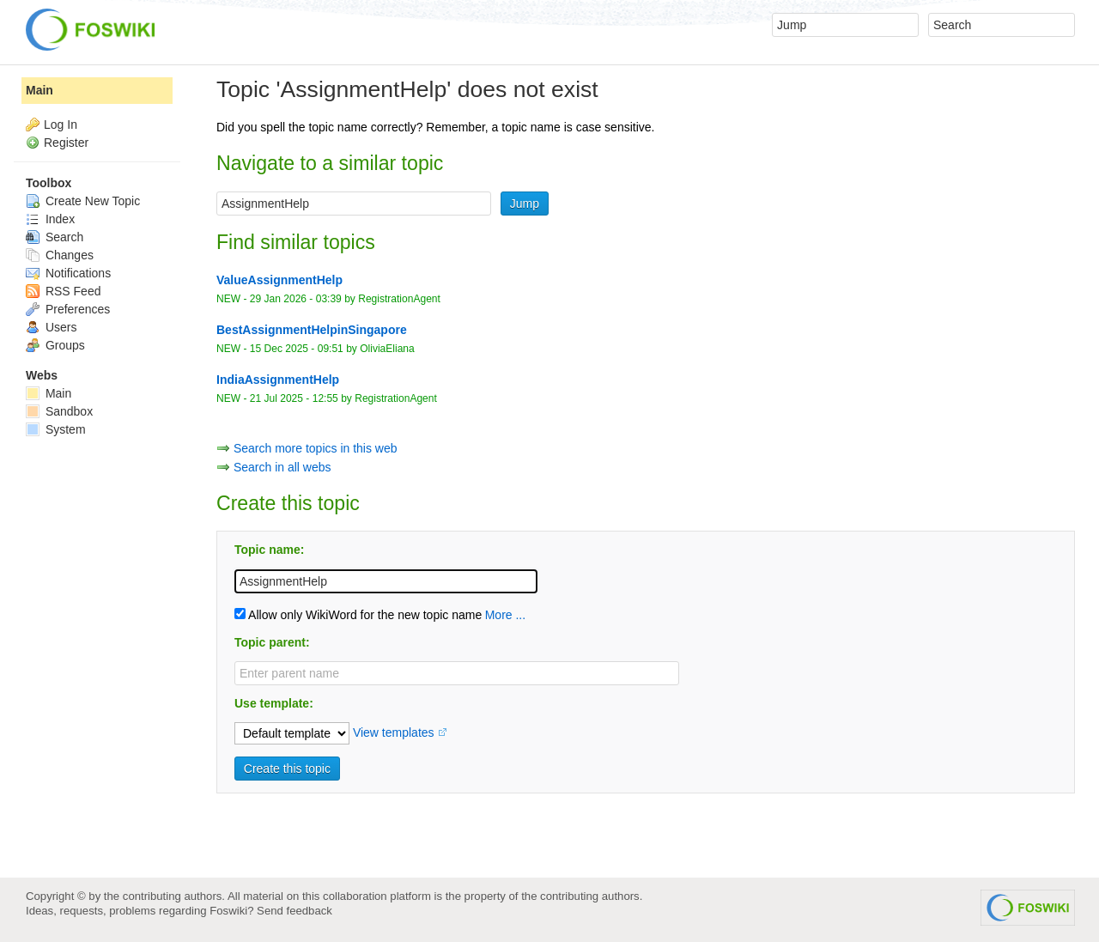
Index (50, 219)
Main (39, 90)
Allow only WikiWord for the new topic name (358, 615)
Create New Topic (83, 201)
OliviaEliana (387, 349)
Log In (60, 124)
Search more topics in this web (316, 448)
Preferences (68, 309)
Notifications (68, 273)
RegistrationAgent (399, 299)
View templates (393, 732)
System (56, 429)
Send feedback (294, 910)
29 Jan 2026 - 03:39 (296, 299)
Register (66, 142)
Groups (55, 345)
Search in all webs (282, 467)
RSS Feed (63, 291)
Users (51, 327)
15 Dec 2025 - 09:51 (296, 349)
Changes (60, 255)
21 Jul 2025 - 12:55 (294, 398)
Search (54, 237)
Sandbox (59, 411)
